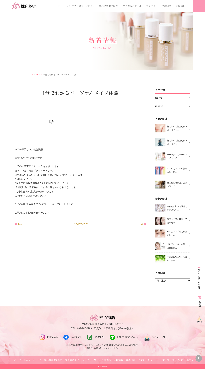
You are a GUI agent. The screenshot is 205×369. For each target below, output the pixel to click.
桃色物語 (103, 366)
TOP (60, 5)
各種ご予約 (200, 301)
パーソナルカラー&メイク (81, 5)
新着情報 (130, 360)
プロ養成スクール (132, 5)
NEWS (39, 74)
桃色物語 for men (108, 5)
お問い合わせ (145, 360)
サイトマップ (162, 360)
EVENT (159, 106)
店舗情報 (180, 5)
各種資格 (166, 5)
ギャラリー (152, 5)
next (141, 224)
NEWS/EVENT (81, 224)
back (20, 224)
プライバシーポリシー (184, 360)
